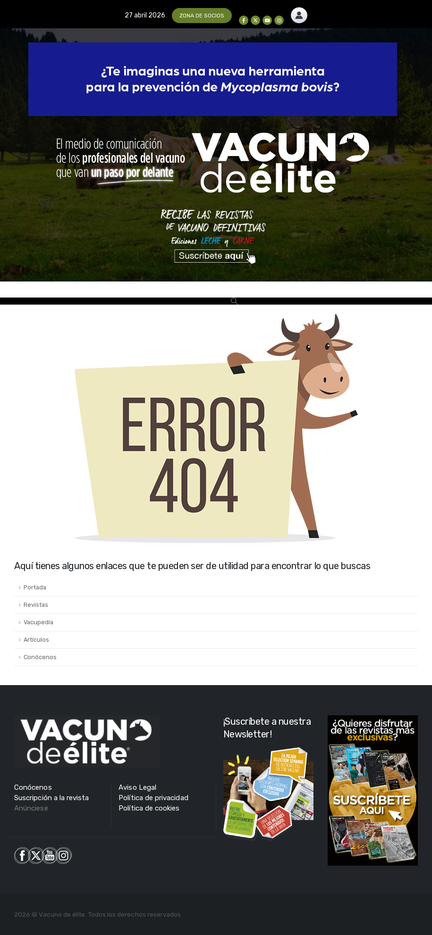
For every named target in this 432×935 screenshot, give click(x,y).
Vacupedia (38, 622)
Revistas (36, 604)
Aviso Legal (137, 787)
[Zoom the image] (299, 12)
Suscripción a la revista (51, 798)
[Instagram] (279, 20)
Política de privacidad (153, 798)
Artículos (36, 639)
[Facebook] (243, 20)
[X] (255, 20)
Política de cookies (149, 808)
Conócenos (40, 657)
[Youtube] (267, 20)
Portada (35, 587)
